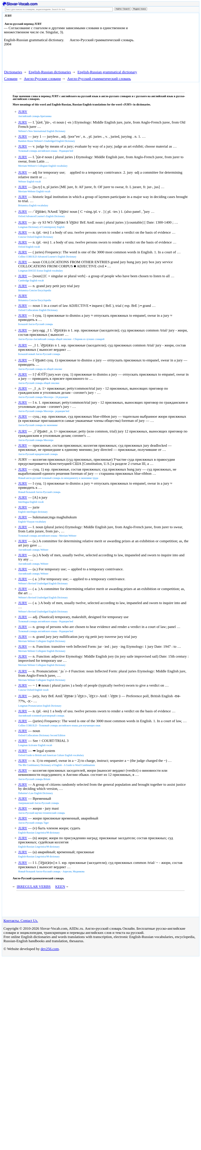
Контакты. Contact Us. (21, 921)
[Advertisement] (163, 38)
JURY (22, 112)
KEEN (60, 887)
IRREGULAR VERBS (34, 887)
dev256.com (50, 949)
